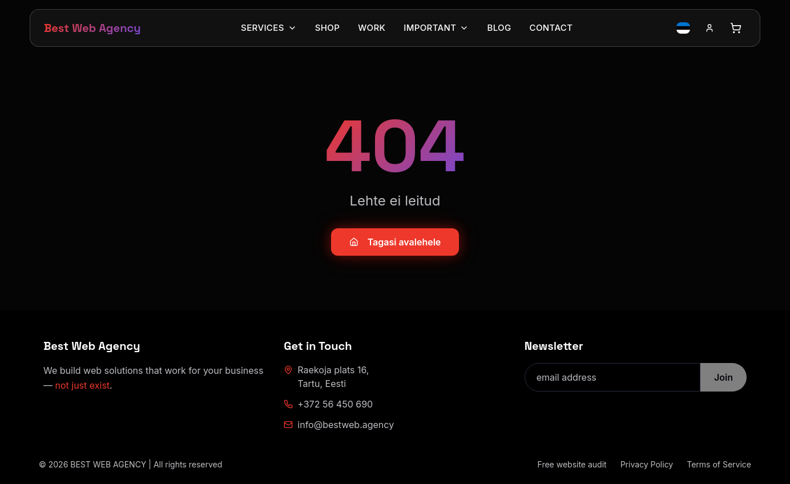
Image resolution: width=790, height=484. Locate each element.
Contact (551, 27)
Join (723, 377)
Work (371, 27)
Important (436, 27)
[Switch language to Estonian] (683, 28)
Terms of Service (719, 464)
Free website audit (572, 464)
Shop (327, 27)
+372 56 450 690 (328, 404)
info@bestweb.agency (339, 424)
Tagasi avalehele (395, 242)
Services (269, 27)
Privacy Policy (647, 464)
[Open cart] (735, 28)
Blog (499, 27)
